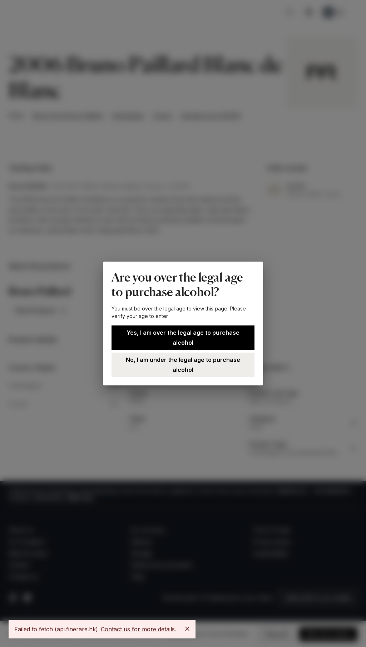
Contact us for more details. (138, 629)
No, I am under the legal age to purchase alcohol (183, 364)
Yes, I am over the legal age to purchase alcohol (183, 337)
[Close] (187, 628)
